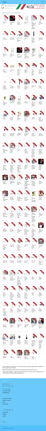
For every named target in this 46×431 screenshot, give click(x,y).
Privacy (3, 402)
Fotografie (4, 414)
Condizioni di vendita (6, 400)
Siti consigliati (5, 404)
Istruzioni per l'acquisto (7, 398)
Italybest (4, 2)
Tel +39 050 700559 (6, 390)
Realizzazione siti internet (7, 428)
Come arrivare (5, 412)
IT (2, 421)
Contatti (4, 416)
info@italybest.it (5, 392)
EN (4, 421)
